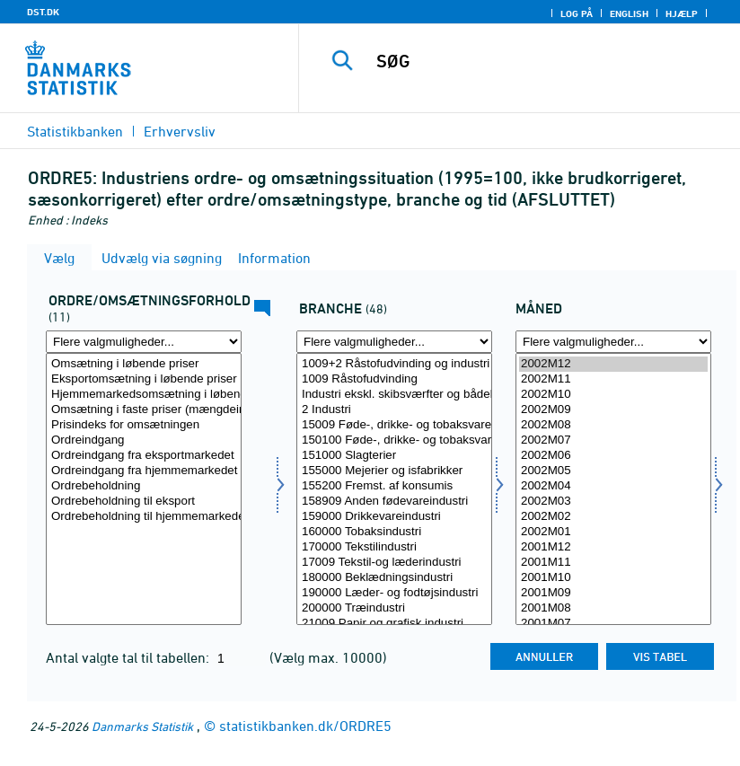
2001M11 (613, 562)
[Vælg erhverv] (394, 489)
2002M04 (613, 486)
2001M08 (613, 608)
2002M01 (613, 532)
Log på (576, 13)
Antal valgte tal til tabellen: (129, 657)
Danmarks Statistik (142, 726)
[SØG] (543, 61)
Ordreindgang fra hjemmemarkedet (143, 471)
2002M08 (613, 425)
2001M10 (613, 578)
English (629, 13)
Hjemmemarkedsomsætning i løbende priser (143, 394)
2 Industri (394, 410)
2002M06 (613, 455)
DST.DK (43, 11)
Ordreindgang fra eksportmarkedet (143, 455)
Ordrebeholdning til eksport (143, 501)
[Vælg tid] (613, 489)
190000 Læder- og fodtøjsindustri (394, 593)
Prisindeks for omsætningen (143, 425)
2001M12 (613, 547)
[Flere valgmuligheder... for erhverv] (394, 341)
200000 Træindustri (394, 608)
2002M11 (613, 379)
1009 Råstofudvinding (394, 379)
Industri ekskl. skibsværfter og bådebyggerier (394, 394)
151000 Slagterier (394, 455)
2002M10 (613, 394)
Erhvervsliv (180, 131)
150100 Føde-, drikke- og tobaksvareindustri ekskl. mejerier (394, 440)
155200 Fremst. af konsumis (394, 486)
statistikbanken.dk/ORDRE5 (305, 726)
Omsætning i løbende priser (143, 364)
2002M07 (613, 440)
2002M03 (613, 501)
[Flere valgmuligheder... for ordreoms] (144, 341)
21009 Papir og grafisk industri (394, 623)
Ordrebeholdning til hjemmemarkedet (143, 516)
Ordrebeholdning (143, 486)
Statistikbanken (75, 131)
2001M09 (613, 593)
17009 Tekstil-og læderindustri (394, 562)
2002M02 (613, 516)
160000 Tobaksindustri (394, 532)
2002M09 (613, 410)
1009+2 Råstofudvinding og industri (394, 364)
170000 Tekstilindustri (394, 547)
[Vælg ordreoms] (144, 489)
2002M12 (613, 364)
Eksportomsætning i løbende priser (143, 379)
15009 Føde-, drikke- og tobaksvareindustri (394, 425)
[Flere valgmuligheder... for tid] (613, 341)
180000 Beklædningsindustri (394, 578)
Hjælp (681, 13)
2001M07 (613, 623)
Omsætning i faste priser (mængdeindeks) (143, 410)
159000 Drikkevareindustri (394, 516)
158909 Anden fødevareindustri (394, 501)
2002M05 (613, 471)
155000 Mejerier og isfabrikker (394, 471)
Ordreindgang (143, 440)
